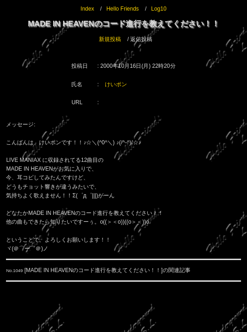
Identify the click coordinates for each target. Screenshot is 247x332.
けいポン (116, 84)
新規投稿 (110, 39)
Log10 (159, 9)
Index (87, 9)
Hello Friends (122, 9)
